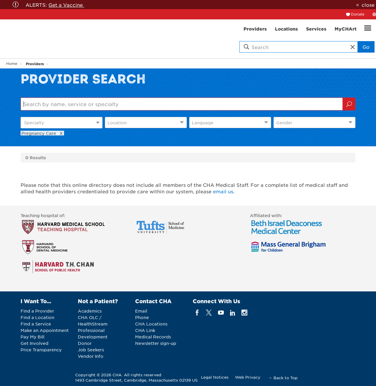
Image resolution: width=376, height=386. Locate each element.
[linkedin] (232, 312)
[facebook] (197, 312)
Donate (358, 14)
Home (11, 63)
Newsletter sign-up (155, 343)
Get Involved (34, 343)
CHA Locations (151, 323)
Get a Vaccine (66, 5)
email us (223, 191)
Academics (90, 310)
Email (141, 310)
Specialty (34, 122)
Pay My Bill (32, 336)
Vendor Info (90, 356)
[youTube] (220, 312)
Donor (85, 343)
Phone (142, 317)
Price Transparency (41, 349)
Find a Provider (37, 310)
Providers (35, 63)
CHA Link (145, 330)
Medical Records (153, 336)
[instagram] (244, 312)
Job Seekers (91, 349)
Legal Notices (215, 377)
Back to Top (285, 377)
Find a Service (36, 323)
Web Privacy (247, 377)
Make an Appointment (45, 330)
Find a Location (37, 317)
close (368, 5)
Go (366, 47)
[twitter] (209, 312)
